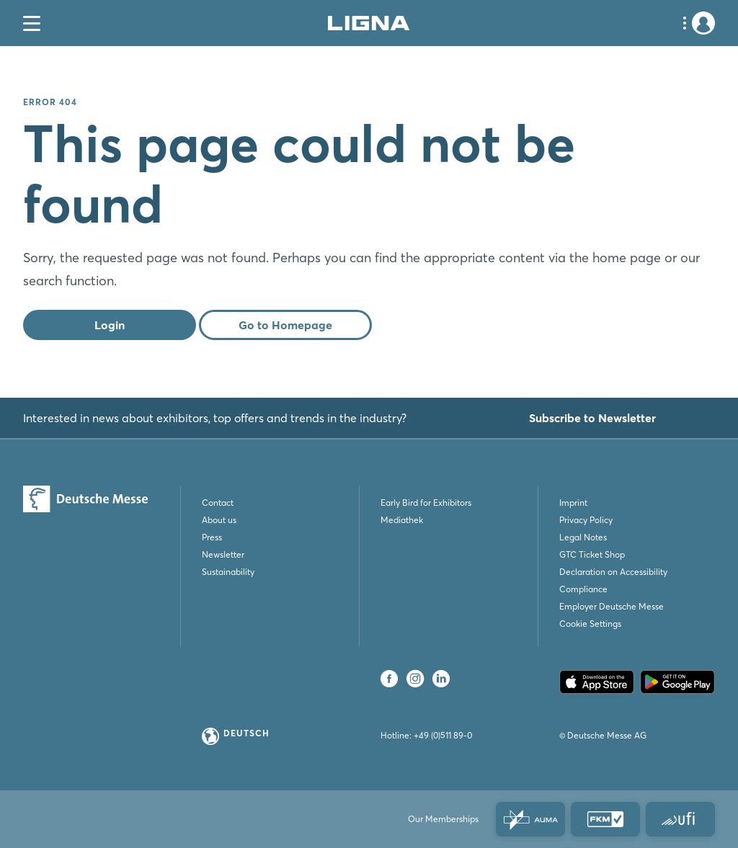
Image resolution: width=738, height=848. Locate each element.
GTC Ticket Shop (592, 554)
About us (219, 519)
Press (212, 537)
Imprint (573, 502)
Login (109, 325)
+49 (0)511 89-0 (443, 735)
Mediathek (402, 519)
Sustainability (228, 571)
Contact (218, 502)
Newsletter (223, 554)
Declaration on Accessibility (613, 571)
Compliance (583, 589)
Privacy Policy (586, 519)
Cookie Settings (590, 623)
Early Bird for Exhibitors (426, 502)
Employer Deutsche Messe (611, 606)
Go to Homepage (285, 325)
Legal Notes (583, 537)
